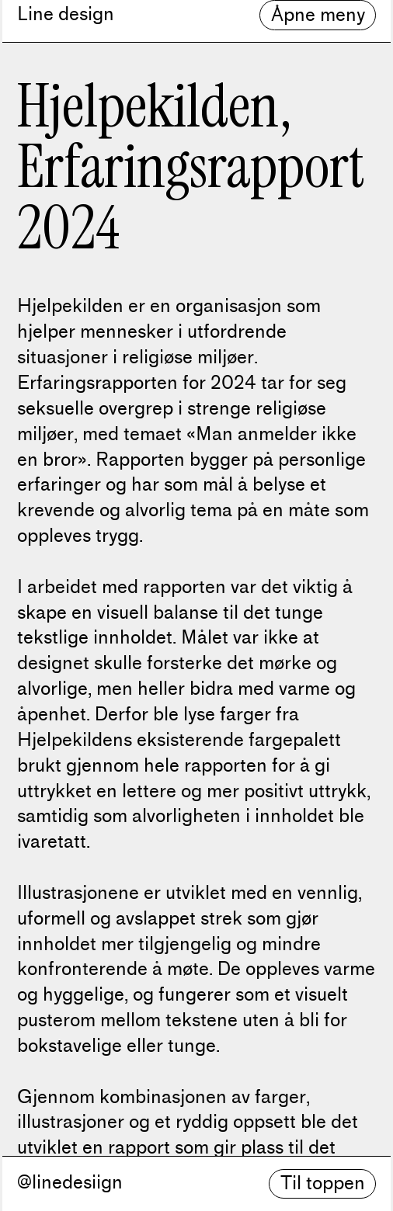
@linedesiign (70, 1182)
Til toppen (322, 1183)
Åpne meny (318, 15)
